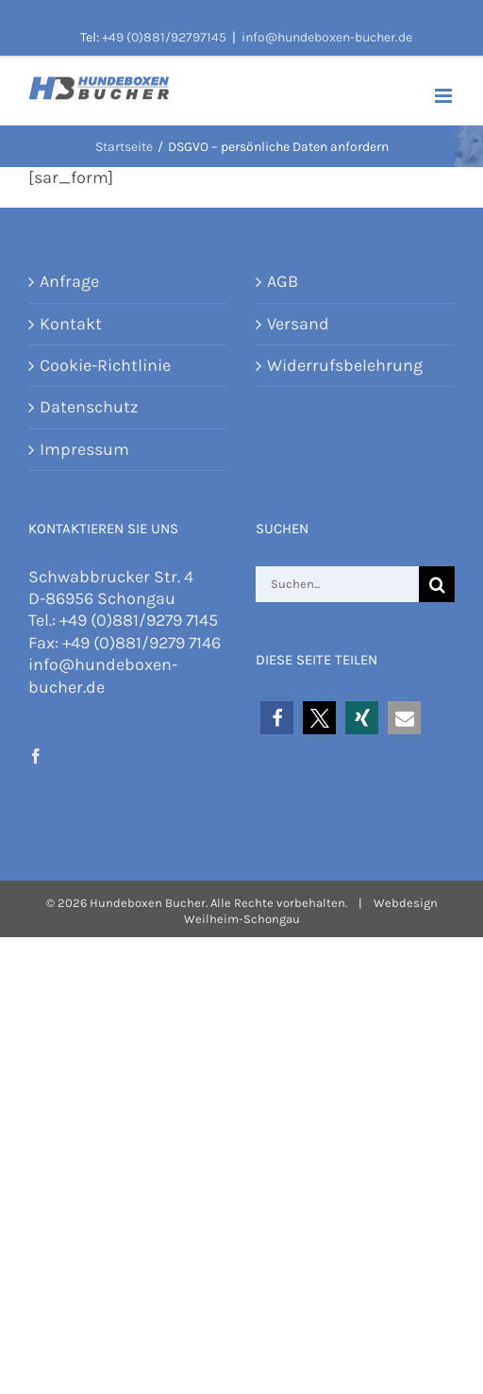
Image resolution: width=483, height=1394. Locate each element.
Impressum (84, 449)
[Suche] (437, 584)
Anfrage (69, 281)
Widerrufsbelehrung (345, 365)
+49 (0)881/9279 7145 (138, 620)
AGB (282, 281)
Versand (298, 323)
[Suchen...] (337, 584)
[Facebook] (35, 756)
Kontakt (71, 323)
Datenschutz (89, 406)
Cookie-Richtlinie (105, 365)
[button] (276, 717)
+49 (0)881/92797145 (164, 37)
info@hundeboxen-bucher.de (327, 37)
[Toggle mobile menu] (445, 96)
